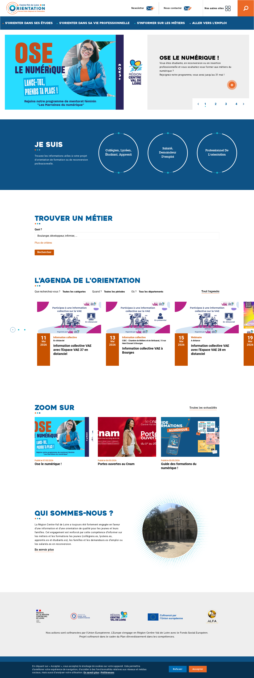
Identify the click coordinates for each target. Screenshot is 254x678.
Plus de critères (43, 242)
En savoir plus (44, 550)
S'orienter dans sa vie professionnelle (94, 23)
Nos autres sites (214, 8)
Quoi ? (38, 229)
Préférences (107, 672)
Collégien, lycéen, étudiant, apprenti (118, 152)
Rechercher (44, 252)
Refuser (177, 669)
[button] (198, 104)
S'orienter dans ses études (29, 23)
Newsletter (143, 8)
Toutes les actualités (203, 408)
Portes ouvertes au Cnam (116, 464)
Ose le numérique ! (48, 464)
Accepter (197, 669)
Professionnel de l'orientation (216, 152)
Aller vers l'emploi (209, 23)
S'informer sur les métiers (161, 23)
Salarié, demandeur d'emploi (167, 152)
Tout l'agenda (210, 291)
